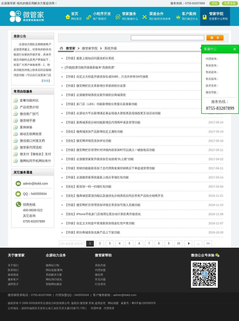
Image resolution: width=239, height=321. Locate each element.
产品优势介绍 (29, 107)
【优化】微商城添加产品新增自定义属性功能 (94, 131)
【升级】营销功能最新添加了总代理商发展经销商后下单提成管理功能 (110, 168)
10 (178, 243)
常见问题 (100, 279)
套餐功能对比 (29, 100)
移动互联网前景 (31, 134)
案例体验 (26, 127)
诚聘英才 (13, 284)
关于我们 (13, 265)
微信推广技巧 (29, 114)
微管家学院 (90, 48)
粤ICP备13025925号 (144, 303)
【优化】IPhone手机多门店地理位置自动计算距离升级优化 (103, 214)
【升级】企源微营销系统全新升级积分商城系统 (95, 95)
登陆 (214, 3)
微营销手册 (28, 120)
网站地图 (113, 303)
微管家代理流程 (31, 147)
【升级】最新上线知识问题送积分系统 (89, 58)
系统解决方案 (54, 274)
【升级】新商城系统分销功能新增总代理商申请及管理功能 (102, 122)
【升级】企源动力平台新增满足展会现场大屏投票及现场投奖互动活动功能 (113, 113)
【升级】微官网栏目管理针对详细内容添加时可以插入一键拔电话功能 (110, 150)
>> (208, 243)
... (198, 243)
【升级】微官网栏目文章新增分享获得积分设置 (95, 85)
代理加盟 (100, 270)
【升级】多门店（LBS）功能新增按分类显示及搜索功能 (101, 104)
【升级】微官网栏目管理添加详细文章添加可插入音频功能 (102, 205)
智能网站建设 (54, 284)
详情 (45, 80)
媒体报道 (13, 274)
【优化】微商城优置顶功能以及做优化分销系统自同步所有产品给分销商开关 (114, 195)
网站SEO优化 (54, 279)
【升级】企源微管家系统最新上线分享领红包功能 (97, 177)
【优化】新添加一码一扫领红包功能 (88, 186)
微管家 (70, 48)
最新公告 (20, 36)
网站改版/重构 (54, 270)
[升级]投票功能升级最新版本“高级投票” (90, 67)
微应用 (99, 274)
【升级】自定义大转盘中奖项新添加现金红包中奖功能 (99, 223)
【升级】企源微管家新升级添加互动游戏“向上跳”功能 (99, 159)
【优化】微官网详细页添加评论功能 (88, 140)
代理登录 (109, 308)
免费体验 (230, 3)
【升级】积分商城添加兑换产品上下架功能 (92, 232)
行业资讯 (100, 284)
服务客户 (13, 279)
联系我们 (13, 270)
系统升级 (110, 48)
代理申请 (96, 308)
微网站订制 (52, 265)
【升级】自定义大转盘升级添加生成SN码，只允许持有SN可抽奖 (106, 76)
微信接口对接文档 (32, 140)
